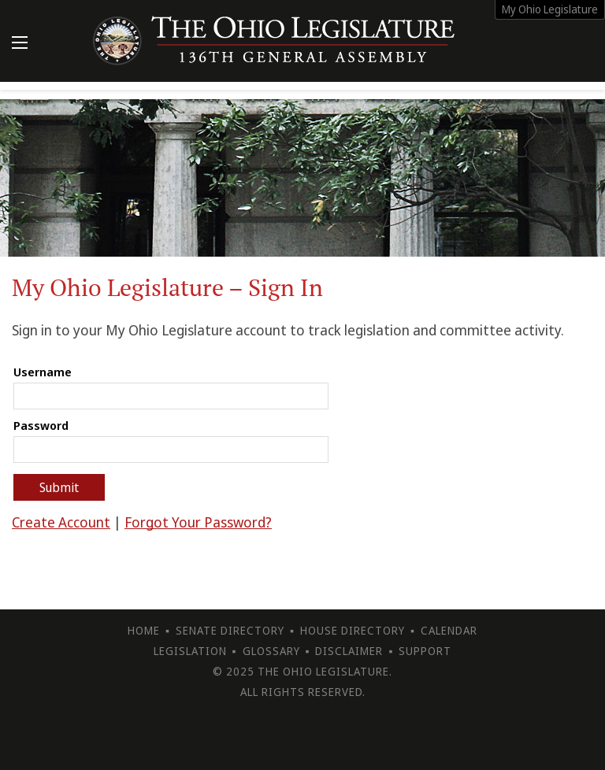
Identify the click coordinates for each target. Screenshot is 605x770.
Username (42, 371)
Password (41, 425)
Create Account (61, 522)
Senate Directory (230, 630)
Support (425, 650)
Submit (59, 487)
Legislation (190, 650)
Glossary (271, 650)
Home (144, 630)
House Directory (352, 630)
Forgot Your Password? (198, 522)
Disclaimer (349, 650)
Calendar (449, 630)
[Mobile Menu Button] (20, 44)
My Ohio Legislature (550, 9)
